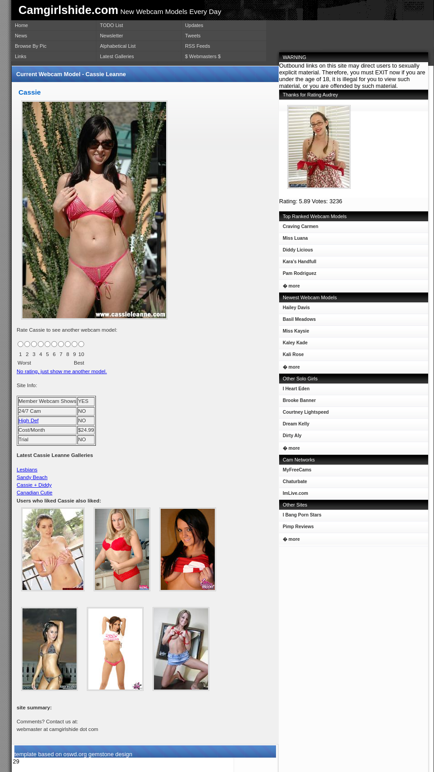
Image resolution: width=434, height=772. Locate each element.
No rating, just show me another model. (62, 371)
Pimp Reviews (298, 526)
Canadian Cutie (34, 492)
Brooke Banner (297, 402)
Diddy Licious (296, 251)
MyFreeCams (297, 469)
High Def (28, 420)
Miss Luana (293, 240)
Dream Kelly (294, 425)
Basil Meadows (297, 321)
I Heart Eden (294, 390)
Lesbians (27, 469)
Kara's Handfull (297, 263)
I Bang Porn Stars (302, 514)
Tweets (192, 35)
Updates (194, 25)
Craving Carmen (298, 228)
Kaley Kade (293, 344)
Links (20, 56)
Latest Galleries (117, 56)
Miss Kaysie (294, 333)
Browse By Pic (30, 46)
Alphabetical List (118, 46)
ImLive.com (295, 493)
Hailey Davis (294, 309)
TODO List (111, 25)
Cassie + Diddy (34, 485)
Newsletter (111, 35)
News (21, 35)
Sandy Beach (32, 477)
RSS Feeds (197, 46)
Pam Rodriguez (297, 275)
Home (21, 25)
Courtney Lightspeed (304, 414)
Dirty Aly (290, 437)
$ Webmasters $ (203, 56)
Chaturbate (295, 481)
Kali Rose (291, 356)
